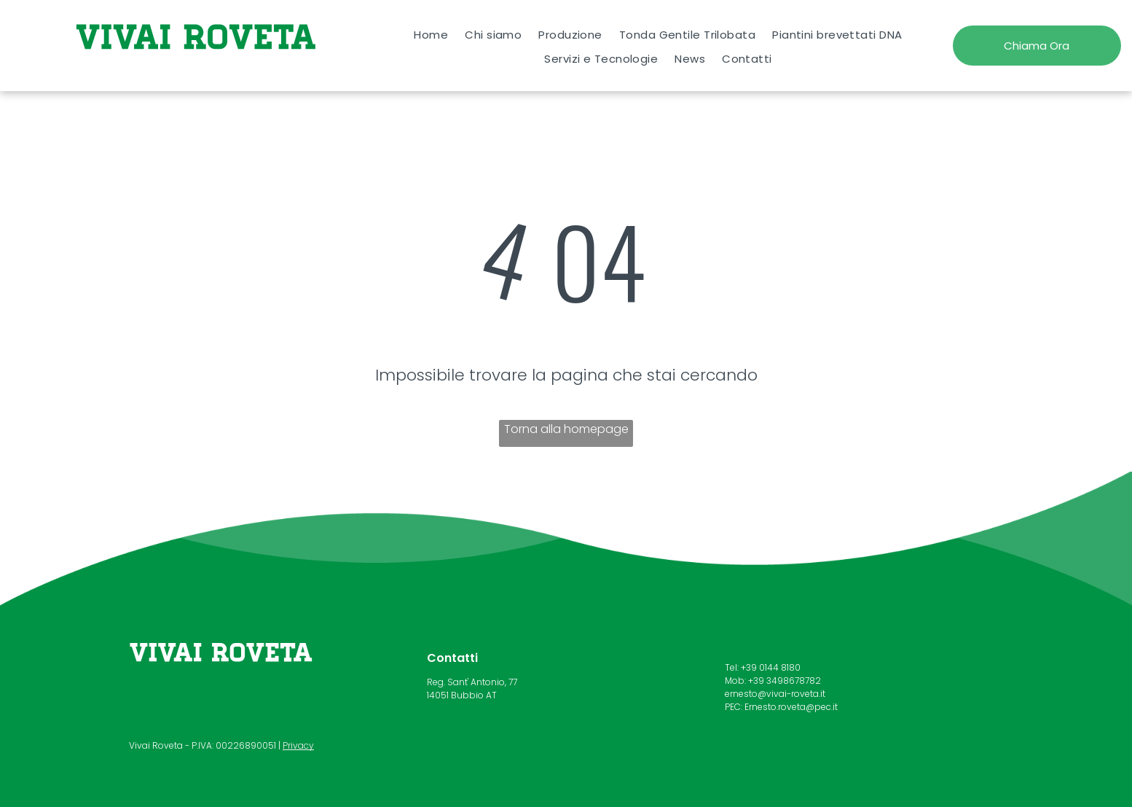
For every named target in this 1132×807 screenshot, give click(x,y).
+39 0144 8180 (771, 667)
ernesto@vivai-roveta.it (775, 693)
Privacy (298, 745)
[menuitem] (431, 35)
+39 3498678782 (784, 680)
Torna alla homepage (566, 429)
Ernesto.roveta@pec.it (791, 707)
